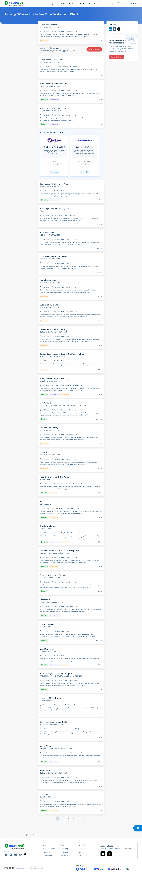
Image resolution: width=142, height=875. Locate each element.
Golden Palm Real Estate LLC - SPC (52, 602)
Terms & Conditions (49, 849)
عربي (54, 3)
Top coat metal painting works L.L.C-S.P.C (55, 553)
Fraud (62, 845)
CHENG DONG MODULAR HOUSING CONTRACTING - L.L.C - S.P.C (63, 406)
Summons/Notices (66, 852)
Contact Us (82, 849)
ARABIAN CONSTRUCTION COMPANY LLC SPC (56, 748)
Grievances (64, 856)
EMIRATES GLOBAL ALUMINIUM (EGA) (53, 332)
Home (6, 835)
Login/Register (94, 49)
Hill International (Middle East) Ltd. (52, 725)
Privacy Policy (46, 852)
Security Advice (47, 856)
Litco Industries (45, 504)
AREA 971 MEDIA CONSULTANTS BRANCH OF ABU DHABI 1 (61, 676)
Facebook (114, 29)
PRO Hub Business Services (50, 578)
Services (72, 3)
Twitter (118, 29)
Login (82, 3)
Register (91, 3)
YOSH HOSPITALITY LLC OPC (50, 27)
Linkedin (110, 29)
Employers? (133, 3)
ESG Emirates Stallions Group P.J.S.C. (53, 86)
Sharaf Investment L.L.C (48, 381)
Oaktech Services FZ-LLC (48, 701)
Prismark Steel (45, 479)
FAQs (80, 856)
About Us (82, 845)
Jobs (62, 3)
